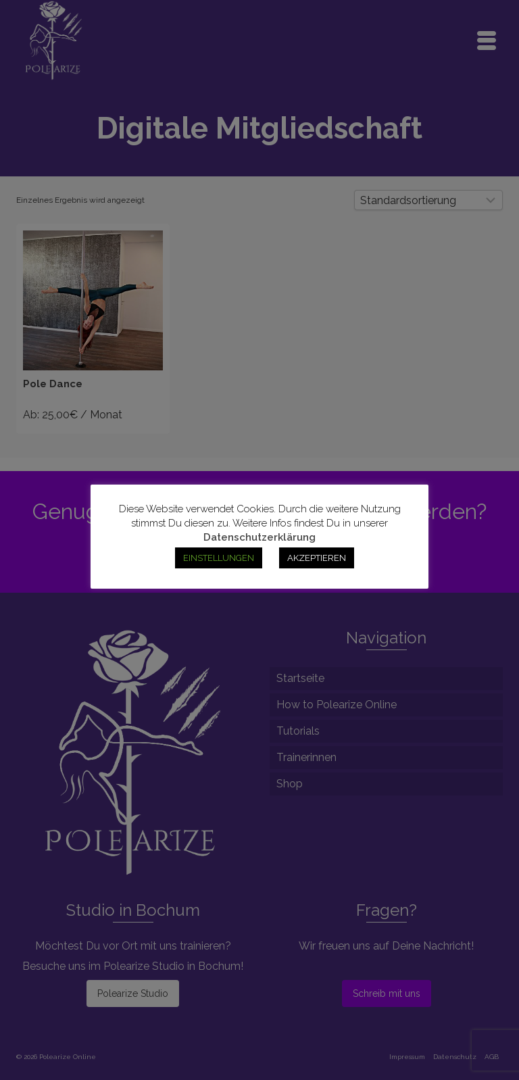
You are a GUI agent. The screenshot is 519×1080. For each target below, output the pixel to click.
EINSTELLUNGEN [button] (218, 558)
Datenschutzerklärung (259, 537)
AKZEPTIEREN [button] (316, 558)
